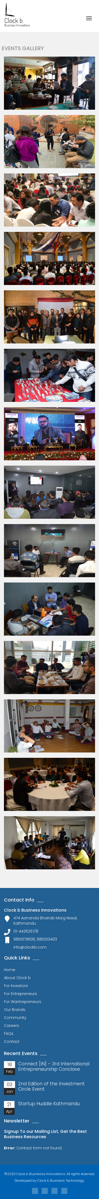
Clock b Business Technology (60, 1180)
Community (15, 1017)
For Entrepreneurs (20, 993)
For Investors (16, 985)
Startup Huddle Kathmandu (49, 1103)
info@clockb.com (29, 947)
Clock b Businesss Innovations (40, 1174)
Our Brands (14, 1009)
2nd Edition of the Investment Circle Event (51, 1086)
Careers (11, 1025)
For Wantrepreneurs (22, 1001)
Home (9, 969)
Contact (12, 1041)
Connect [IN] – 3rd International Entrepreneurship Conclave (53, 1066)
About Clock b (17, 977)
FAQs (8, 1033)
